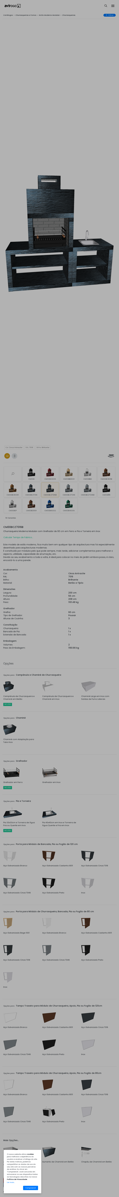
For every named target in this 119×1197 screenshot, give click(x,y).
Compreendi (30, 1188)
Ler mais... (11, 1182)
